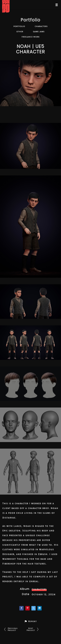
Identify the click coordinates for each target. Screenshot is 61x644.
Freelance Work (31, 37)
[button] (30, 621)
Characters (41, 26)
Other (19, 31)
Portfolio (30, 21)
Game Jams (39, 31)
